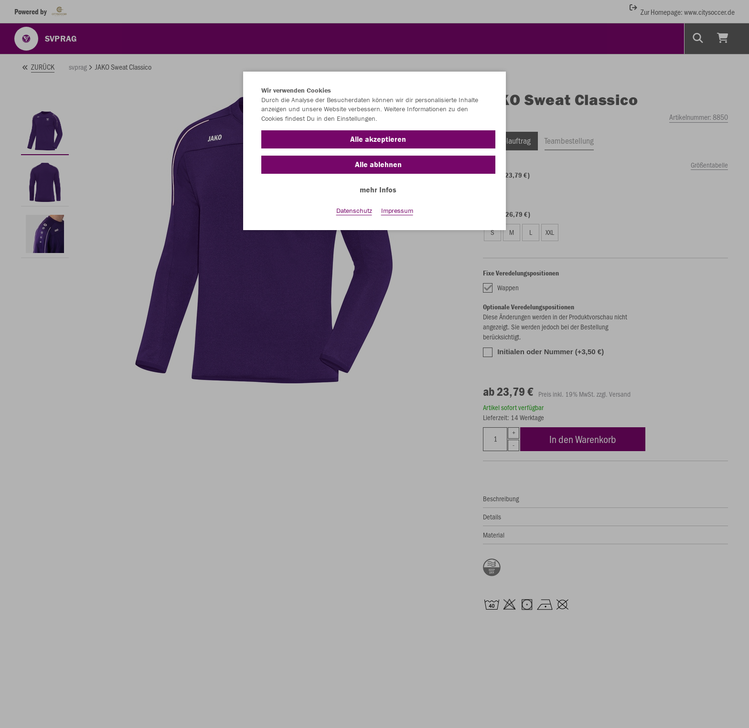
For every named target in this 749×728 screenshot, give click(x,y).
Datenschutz (354, 210)
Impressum (397, 210)
